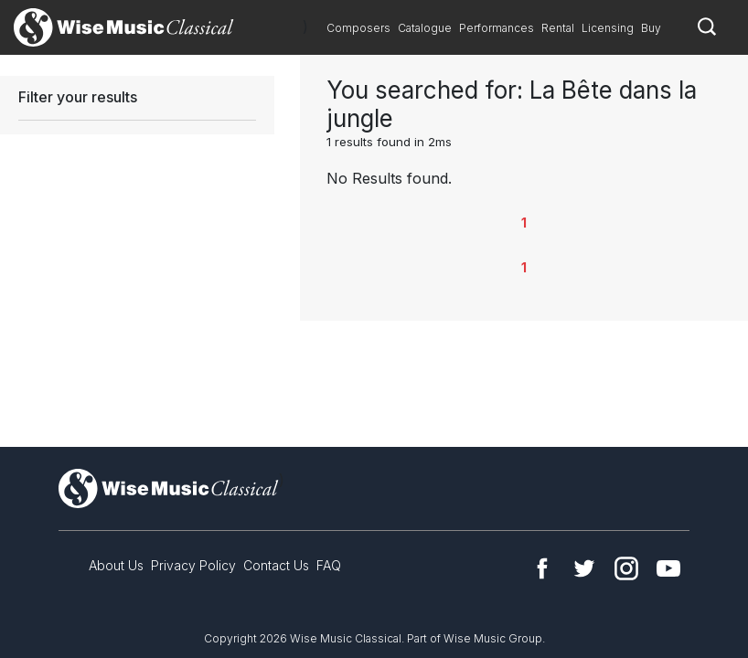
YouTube (668, 568)
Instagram (626, 568)
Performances (496, 28)
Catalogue (425, 28)
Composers (358, 28)
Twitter (584, 568)
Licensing (608, 28)
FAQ (328, 565)
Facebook (542, 568)
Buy (651, 28)
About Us (116, 565)
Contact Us (276, 565)
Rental (557, 28)
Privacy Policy (193, 565)
